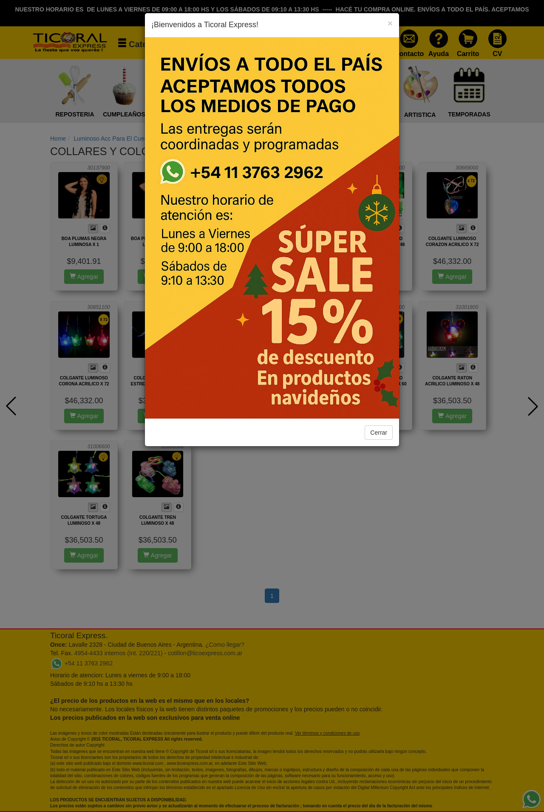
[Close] (390, 23)
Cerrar (378, 432)
